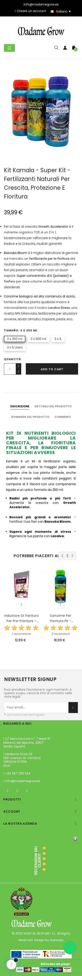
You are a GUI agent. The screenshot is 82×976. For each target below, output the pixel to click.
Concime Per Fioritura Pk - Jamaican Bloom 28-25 (60, 618)
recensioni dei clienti (37, 860)
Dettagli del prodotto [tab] (53, 406)
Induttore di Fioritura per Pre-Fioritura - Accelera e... (21, 618)
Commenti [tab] (63, 417)
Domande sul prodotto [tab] (30, 417)
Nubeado (57, 940)
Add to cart (52, 369)
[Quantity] (10, 369)
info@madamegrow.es (22, 781)
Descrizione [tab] (19, 406)
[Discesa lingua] (59, 11)
